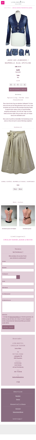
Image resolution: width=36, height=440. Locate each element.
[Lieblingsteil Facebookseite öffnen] (17, 382)
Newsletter (18, 396)
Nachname (4, 267)
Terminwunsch (5, 274)
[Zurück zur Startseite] (18, 2)
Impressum (18, 408)
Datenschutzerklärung (15, 317)
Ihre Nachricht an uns (6, 300)
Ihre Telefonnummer (6, 294)
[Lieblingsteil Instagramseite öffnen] (19, 382)
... (18, 277)
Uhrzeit (3, 281)
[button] (2, 2)
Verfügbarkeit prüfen (18, 89)
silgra (20, 419)
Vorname (4, 261)
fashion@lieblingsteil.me (18, 377)
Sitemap (18, 399)
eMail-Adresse (5, 287)
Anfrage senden (8, 327)
